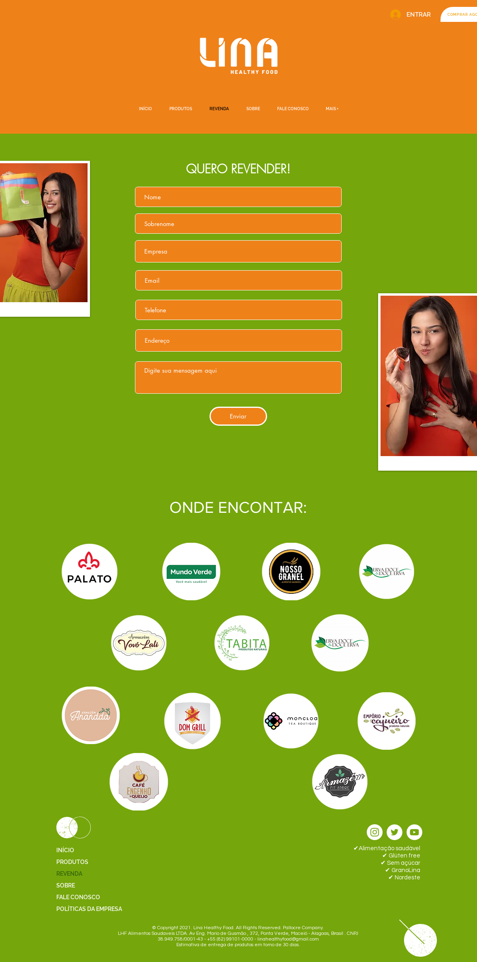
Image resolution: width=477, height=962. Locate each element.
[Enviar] (238, 416)
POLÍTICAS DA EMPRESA (89, 909)
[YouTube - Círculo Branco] (414, 832)
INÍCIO (65, 850)
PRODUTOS (72, 862)
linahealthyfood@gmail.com (288, 939)
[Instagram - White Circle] (375, 832)
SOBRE (65, 885)
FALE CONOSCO (78, 897)
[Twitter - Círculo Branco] (394, 832)
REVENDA (69, 873)
